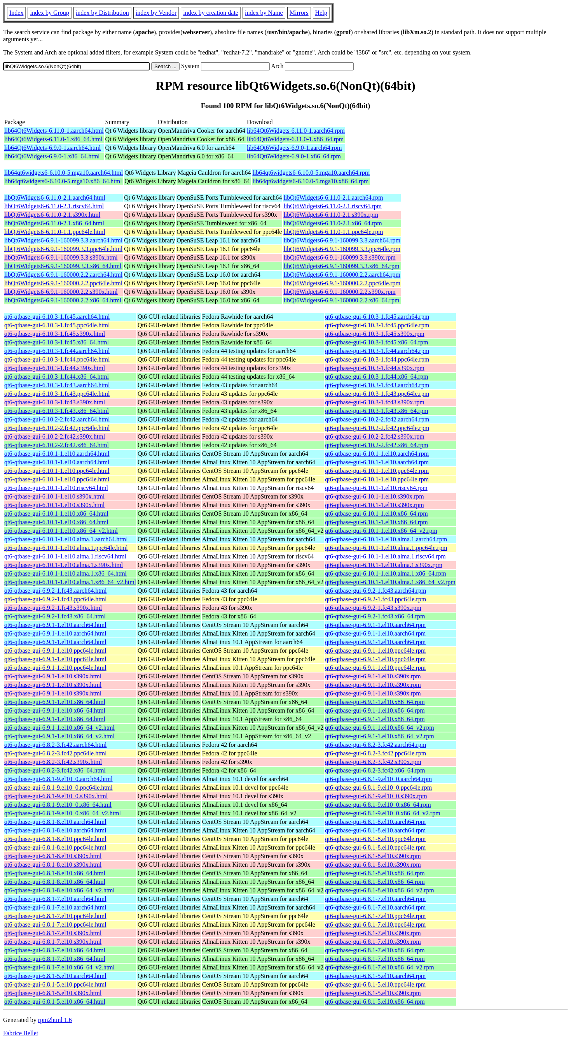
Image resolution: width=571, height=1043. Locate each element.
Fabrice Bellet (20, 1033)
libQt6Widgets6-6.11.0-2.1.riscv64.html (54, 206)
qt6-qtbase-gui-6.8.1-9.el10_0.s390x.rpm (376, 796)
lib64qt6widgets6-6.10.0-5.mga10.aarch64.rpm (311, 172)
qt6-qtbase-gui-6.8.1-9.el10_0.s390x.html (56, 796)
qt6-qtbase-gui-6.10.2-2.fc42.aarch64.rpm (377, 419)
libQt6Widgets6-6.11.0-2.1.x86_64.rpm (332, 223)
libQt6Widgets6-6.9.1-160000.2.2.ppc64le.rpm (341, 283)
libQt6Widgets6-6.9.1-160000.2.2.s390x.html (61, 291)
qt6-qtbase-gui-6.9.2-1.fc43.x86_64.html (55, 616)
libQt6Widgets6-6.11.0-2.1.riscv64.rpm (332, 206)
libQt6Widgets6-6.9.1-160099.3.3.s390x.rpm (339, 257)
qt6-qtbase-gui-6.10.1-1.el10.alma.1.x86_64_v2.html (70, 582)
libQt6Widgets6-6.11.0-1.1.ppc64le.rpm (333, 231)
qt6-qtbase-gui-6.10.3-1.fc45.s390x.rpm (374, 333)
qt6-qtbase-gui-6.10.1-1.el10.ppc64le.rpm (377, 470)
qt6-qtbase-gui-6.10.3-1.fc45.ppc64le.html (57, 325)
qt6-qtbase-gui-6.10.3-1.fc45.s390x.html (54, 333)
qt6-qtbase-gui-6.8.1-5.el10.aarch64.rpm (375, 976)
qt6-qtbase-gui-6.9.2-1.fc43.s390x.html (53, 607)
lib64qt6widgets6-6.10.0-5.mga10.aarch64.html (63, 172)
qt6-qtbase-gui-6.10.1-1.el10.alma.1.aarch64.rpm (386, 539)
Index (16, 12)
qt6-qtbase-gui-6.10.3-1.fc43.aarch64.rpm (377, 385)
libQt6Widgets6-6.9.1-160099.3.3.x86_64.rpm (341, 266)
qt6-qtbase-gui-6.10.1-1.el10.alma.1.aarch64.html (66, 539)
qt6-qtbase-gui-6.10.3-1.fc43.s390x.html (54, 402)
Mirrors (299, 12)
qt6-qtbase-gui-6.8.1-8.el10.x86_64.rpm (374, 873)
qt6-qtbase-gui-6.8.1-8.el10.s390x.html (52, 856)
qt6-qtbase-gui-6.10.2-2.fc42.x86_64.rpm (376, 445)
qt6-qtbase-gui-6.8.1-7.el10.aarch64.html (55, 899)
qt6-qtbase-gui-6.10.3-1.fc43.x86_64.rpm (376, 410)
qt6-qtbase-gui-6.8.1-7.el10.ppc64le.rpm (375, 916)
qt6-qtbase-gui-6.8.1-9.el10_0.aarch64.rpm (378, 779)
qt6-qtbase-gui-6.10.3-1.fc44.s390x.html (54, 368)
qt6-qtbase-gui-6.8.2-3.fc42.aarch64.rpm (375, 744)
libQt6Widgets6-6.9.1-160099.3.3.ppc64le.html (63, 249)
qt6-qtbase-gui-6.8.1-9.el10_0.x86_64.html (58, 804)
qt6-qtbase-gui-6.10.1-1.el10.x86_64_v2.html (61, 530)
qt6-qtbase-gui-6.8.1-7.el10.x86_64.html (54, 950)
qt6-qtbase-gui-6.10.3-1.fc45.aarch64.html (57, 316)
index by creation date (210, 12)
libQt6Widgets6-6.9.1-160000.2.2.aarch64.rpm (341, 274)
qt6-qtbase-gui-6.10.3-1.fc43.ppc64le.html (57, 393)
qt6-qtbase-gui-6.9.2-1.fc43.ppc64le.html (55, 599)
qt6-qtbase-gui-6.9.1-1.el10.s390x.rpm (373, 676)
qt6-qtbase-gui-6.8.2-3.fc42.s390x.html (53, 762)
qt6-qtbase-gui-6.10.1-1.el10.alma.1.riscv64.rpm (385, 556)
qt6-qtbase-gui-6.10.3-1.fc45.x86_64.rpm (376, 342)
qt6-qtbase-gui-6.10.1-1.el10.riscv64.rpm (376, 488)
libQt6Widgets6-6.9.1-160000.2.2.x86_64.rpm (341, 300)
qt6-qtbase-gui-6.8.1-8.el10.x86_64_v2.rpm (379, 890)
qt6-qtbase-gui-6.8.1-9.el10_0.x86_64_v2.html (62, 813)
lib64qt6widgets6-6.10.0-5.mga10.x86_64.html (63, 181)
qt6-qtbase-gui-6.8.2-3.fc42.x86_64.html (55, 770)
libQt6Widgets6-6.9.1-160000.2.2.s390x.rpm (339, 291)
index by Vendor (156, 12)
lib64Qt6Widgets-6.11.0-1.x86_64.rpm (295, 139)
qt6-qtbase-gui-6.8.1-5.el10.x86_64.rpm (374, 1001)
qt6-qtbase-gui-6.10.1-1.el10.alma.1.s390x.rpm (383, 565)
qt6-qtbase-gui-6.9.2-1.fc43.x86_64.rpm (375, 616)
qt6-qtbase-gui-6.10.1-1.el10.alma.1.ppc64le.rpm (386, 547)
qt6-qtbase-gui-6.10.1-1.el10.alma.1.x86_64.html (65, 573)
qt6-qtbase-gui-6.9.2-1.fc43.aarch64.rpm (375, 590)
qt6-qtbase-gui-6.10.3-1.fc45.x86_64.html (56, 342)
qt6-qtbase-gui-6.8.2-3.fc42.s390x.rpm (373, 762)
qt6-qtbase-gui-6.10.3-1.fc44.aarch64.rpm (377, 351)
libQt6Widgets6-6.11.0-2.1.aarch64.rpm (333, 197)
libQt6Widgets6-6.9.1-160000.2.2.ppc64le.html (63, 283)
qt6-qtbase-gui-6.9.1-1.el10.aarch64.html (55, 625)
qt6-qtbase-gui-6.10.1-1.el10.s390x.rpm (374, 496)
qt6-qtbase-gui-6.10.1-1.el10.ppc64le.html (57, 470)
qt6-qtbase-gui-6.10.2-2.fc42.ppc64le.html (57, 428)
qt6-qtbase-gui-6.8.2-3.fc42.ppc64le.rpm (375, 753)
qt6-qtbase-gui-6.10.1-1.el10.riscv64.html (56, 488)
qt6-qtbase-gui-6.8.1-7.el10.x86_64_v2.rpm (379, 967)
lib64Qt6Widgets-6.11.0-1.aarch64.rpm (296, 130)
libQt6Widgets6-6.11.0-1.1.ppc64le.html (54, 231)
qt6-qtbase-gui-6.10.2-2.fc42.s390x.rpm (374, 436)
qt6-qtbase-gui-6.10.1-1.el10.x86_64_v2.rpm (381, 530)
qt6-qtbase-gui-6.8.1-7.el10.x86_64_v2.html (59, 967)
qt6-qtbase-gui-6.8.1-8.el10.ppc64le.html (55, 839)
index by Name (264, 12)
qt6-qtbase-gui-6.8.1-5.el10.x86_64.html (54, 1001)
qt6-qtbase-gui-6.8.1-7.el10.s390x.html (52, 933)
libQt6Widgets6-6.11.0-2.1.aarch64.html (54, 197)
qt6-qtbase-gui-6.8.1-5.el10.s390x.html (52, 993)
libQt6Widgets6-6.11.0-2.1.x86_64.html (54, 223)
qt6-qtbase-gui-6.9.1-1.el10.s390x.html (52, 676)
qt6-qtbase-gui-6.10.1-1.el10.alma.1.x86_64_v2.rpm (390, 582)
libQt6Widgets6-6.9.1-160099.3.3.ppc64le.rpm (341, 249)
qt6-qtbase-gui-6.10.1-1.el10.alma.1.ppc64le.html (66, 547)
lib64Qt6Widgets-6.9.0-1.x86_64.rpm (294, 156)
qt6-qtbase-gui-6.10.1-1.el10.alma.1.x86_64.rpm (385, 573)
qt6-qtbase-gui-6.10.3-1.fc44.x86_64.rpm (376, 376)
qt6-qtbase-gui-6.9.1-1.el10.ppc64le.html (55, 650)
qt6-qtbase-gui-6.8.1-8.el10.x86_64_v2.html (59, 890)
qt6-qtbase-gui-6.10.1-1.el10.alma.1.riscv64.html (65, 556)
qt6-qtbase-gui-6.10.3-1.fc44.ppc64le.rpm (377, 359)
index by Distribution (102, 12)
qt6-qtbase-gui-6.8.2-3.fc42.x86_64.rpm (375, 770)
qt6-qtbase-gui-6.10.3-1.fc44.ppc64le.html (57, 359)
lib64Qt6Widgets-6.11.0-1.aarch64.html (54, 130)
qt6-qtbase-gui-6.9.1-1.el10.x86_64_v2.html (59, 727)
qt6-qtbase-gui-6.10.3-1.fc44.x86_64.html (56, 376)
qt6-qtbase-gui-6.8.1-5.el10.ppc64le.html (55, 984)
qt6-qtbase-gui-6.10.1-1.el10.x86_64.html (56, 513)
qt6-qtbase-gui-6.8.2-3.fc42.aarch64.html (55, 744)
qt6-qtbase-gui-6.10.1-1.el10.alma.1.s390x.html (63, 565)
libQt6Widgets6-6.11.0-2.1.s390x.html (52, 214)
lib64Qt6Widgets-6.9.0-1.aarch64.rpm (294, 147)
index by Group (49, 12)
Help (321, 12)
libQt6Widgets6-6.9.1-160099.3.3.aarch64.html (63, 240)
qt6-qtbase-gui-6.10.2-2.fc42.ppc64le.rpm (377, 428)
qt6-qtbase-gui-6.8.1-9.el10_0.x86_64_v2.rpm (382, 813)
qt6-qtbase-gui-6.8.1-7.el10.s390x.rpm (373, 933)
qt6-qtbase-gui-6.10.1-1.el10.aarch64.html (57, 453)
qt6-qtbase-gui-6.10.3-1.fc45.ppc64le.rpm (377, 325)
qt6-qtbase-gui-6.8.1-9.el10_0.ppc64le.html (58, 787)
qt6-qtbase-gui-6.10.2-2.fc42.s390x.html (54, 436)
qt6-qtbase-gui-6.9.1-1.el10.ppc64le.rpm (375, 650)
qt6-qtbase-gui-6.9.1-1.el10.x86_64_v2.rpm (379, 727)
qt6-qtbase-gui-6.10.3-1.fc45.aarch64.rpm (377, 316)
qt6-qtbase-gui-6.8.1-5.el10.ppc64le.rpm (375, 984)
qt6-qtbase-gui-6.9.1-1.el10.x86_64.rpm (374, 702)
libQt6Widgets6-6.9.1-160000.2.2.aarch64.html (63, 274)
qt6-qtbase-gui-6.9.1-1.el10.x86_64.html (54, 702)
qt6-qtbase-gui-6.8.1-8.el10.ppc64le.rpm (375, 839)
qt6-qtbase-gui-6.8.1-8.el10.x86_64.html (54, 873)
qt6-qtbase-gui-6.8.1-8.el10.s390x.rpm (373, 856)
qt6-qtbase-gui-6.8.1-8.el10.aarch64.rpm (375, 821)
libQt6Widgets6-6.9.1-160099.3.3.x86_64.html (63, 266)
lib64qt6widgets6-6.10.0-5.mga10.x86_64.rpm (310, 181)
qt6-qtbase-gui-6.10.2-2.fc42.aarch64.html (57, 419)
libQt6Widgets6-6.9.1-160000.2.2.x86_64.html (63, 300)
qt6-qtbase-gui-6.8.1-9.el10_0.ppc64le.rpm (378, 787)
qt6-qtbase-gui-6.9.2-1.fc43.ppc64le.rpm (375, 599)
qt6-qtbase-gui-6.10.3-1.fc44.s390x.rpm (374, 368)
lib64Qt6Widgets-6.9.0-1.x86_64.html (52, 156)
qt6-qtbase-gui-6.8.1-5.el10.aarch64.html (55, 976)
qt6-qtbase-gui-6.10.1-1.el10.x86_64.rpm (376, 513)
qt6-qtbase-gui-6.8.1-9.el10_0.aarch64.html (58, 779)
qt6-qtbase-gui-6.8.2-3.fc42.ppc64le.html (55, 753)
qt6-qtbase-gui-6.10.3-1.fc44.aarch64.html (57, 351)
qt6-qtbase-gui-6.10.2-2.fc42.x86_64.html (56, 445)
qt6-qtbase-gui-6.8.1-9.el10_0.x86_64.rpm (378, 804)
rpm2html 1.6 (55, 1020)
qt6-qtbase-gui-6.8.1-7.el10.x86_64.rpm (374, 950)
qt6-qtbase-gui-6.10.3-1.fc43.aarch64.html (57, 385)
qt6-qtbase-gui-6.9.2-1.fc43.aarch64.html (55, 590)
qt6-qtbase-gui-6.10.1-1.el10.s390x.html (54, 496)
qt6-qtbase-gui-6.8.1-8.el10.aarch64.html (55, 821)
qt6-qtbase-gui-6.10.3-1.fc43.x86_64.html (56, 410)
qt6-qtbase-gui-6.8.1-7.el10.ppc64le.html (55, 916)
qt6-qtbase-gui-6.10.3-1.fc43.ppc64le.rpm (377, 393)
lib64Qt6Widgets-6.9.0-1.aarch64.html (52, 147)
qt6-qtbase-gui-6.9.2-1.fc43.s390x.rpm (373, 607)
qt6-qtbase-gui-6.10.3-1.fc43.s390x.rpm (374, 402)
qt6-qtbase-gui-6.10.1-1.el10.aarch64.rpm (377, 453)
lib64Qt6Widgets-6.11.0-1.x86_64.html (53, 139)
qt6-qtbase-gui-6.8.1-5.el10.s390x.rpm (373, 993)
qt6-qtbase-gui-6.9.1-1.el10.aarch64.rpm (375, 625)
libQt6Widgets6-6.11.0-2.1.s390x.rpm (330, 214)
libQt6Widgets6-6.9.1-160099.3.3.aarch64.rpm (341, 240)
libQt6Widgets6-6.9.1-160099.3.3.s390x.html (61, 257)
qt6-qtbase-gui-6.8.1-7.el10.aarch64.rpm (375, 899)
